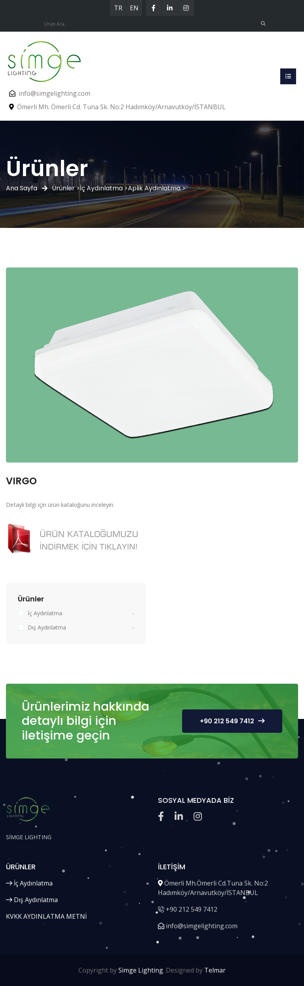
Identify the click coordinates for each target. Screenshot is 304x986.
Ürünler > (66, 188)
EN (134, 8)
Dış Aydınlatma (47, 627)
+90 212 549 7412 (232, 721)
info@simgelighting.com (54, 93)
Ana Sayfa (21, 188)
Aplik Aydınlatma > (157, 188)
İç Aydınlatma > (104, 188)
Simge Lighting (140, 970)
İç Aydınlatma (45, 613)
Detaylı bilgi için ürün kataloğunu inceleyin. (60, 504)
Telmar (215, 970)
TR (118, 8)
